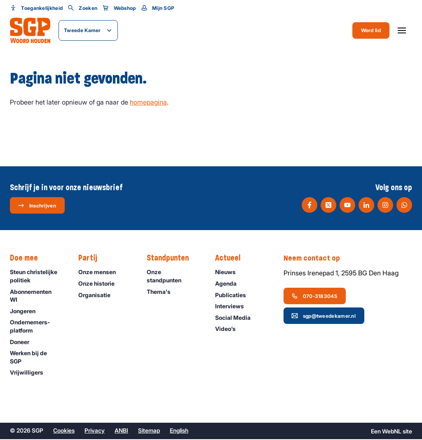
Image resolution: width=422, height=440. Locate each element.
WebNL (391, 431)
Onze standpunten (174, 276)
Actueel (232, 259)
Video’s (229, 329)
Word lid (371, 30)
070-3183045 (314, 296)
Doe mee (28, 259)
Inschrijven (37, 206)
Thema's (162, 292)
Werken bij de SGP (37, 358)
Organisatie (98, 295)
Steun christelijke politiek (37, 276)
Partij (92, 259)
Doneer (23, 342)
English (179, 431)
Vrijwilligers (30, 373)
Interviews (233, 307)
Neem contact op (316, 259)
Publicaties (234, 295)
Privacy (94, 431)
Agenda (229, 284)
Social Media (236, 318)
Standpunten (172, 259)
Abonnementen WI (37, 296)
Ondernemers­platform (37, 327)
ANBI (121, 431)
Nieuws (229, 273)
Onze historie (100, 284)
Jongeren (26, 311)
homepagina (148, 103)
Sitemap (149, 431)
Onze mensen (100, 273)
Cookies (64, 431)
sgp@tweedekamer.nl (323, 316)
